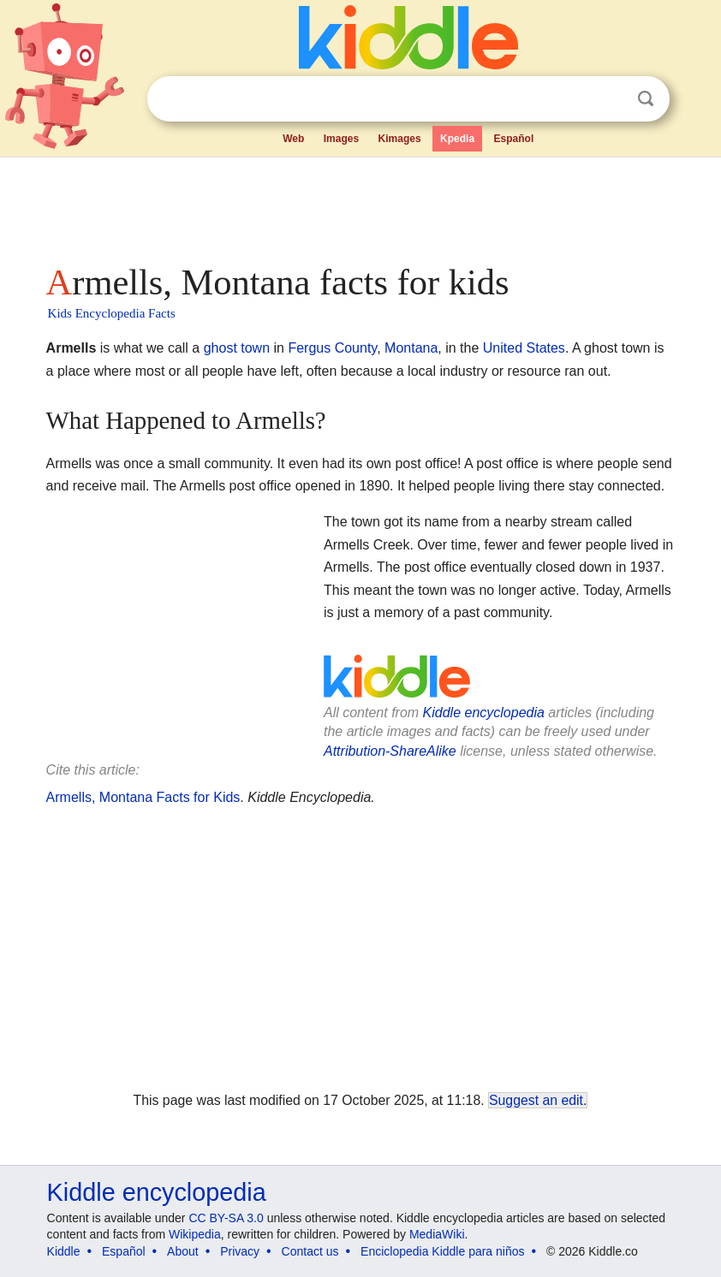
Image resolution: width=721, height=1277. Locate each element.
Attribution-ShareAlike (390, 751)
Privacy (239, 1251)
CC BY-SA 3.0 (225, 1218)
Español (514, 139)
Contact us (310, 1251)
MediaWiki (437, 1234)
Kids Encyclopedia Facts (112, 313)
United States (524, 348)
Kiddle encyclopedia (484, 712)
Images (341, 139)
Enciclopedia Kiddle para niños (442, 1251)
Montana (411, 348)
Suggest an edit (536, 1100)
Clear (610, 99)
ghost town (237, 348)
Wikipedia (195, 1234)
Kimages (399, 139)
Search (645, 99)
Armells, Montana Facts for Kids (143, 797)
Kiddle (63, 1251)
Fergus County (332, 348)
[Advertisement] (361, 205)
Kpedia (457, 139)
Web (293, 139)
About (183, 1251)
